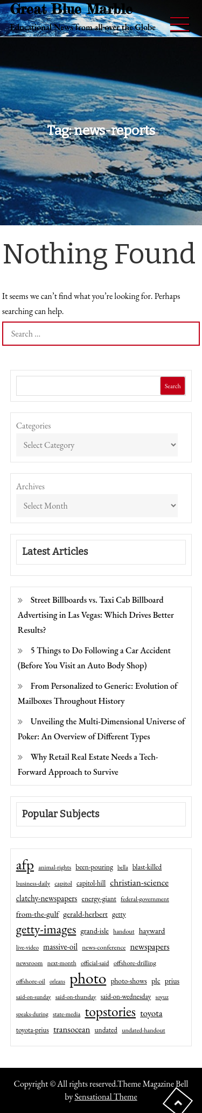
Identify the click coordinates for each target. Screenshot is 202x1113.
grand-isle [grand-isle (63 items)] (94, 931)
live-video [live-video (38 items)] (27, 947)
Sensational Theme (105, 1096)
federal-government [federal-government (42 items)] (145, 899)
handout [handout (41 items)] (123, 931)
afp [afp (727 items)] (25, 864)
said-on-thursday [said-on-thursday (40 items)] (75, 997)
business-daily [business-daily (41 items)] (33, 883)
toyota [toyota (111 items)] (151, 1013)
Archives (30, 486)
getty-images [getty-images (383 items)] (46, 929)
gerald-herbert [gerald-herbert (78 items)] (85, 914)
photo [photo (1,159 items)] (87, 978)
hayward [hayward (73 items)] (152, 930)
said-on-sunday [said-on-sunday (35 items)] (33, 997)
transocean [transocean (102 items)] (71, 1029)
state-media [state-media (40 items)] (66, 1014)
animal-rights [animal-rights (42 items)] (54, 867)
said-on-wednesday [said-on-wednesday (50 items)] (126, 996)
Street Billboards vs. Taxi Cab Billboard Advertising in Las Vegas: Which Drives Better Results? (96, 615)
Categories (33, 425)
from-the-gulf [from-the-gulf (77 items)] (37, 914)
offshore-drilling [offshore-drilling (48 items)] (135, 962)
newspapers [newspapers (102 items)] (149, 946)
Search (173, 386)
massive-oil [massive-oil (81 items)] (60, 946)
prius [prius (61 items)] (172, 981)
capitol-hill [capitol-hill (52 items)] (91, 883)
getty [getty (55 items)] (119, 914)
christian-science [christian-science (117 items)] (139, 882)
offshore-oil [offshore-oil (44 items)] (30, 981)
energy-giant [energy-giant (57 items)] (99, 898)
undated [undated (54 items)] (106, 1029)
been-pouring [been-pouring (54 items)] (94, 867)
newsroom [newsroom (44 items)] (29, 963)
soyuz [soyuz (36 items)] (162, 997)
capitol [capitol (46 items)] (63, 883)
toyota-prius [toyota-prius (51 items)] (32, 1029)
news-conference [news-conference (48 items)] (104, 947)
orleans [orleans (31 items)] (57, 981)
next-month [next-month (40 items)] (61, 963)
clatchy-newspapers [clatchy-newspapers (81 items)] (47, 898)
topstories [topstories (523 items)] (110, 1011)
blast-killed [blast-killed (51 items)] (147, 867)
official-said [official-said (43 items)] (95, 963)
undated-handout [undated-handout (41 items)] (143, 1030)
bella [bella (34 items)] (122, 867)
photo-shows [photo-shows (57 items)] (128, 981)
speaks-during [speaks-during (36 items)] (32, 1014)
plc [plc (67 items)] (156, 980)
